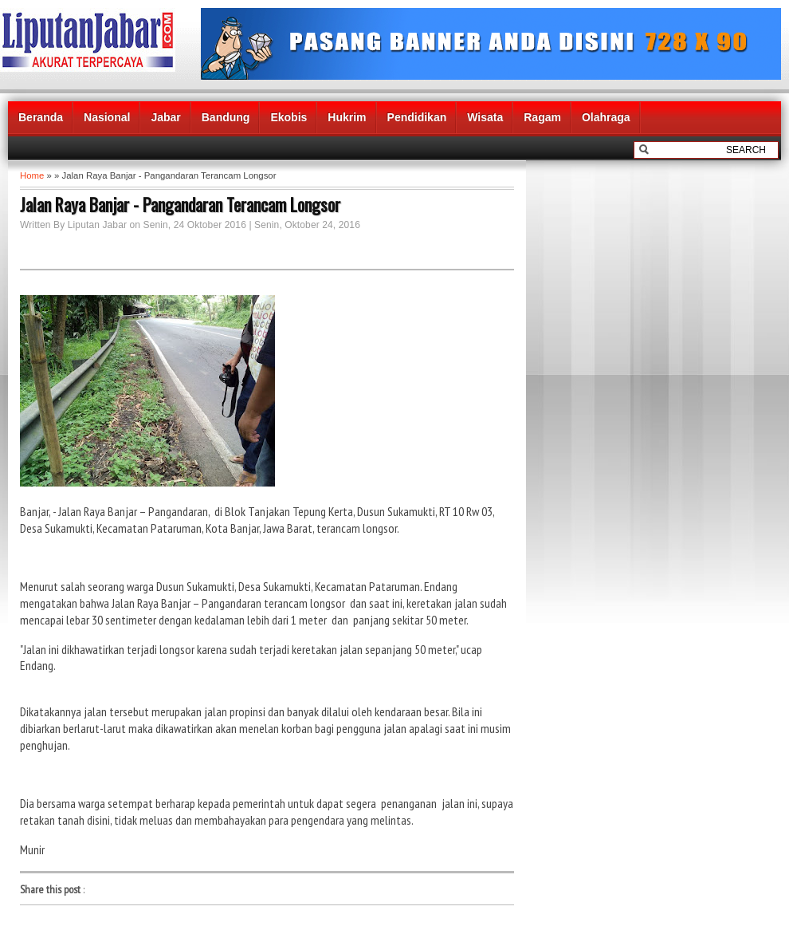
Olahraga (606, 117)
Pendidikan (417, 117)
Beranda (40, 117)
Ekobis (288, 117)
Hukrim (347, 117)
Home (32, 175)
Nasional (107, 117)
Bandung (226, 117)
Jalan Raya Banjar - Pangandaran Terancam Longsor (180, 204)
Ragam (542, 117)
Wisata (485, 117)
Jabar (165, 117)
